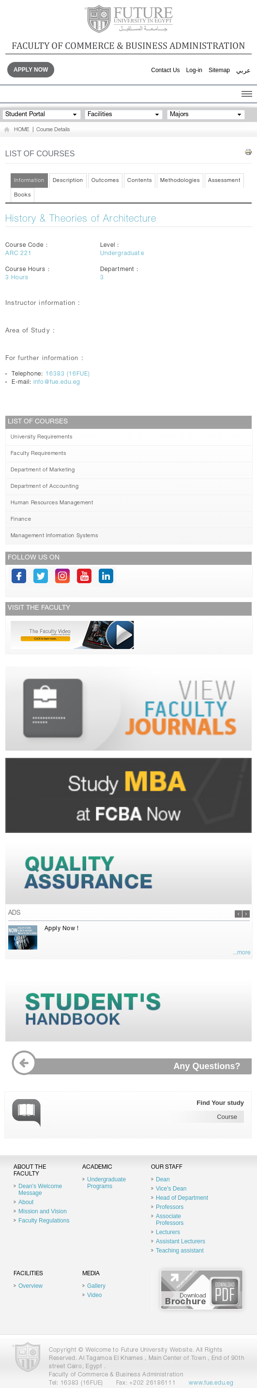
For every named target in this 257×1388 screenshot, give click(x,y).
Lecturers (168, 1232)
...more (241, 953)
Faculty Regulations (43, 1220)
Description (68, 180)
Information (29, 180)
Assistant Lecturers (180, 1241)
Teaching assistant (180, 1250)
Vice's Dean (171, 1188)
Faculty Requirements (38, 453)
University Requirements (42, 437)
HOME (22, 130)
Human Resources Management (52, 503)
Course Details (53, 130)
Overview (30, 1285)
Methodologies (180, 180)
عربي (243, 70)
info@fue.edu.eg (56, 382)
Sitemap (219, 70)
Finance (21, 519)
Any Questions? (130, 1066)
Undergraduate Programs (106, 1183)
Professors (169, 1207)
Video (94, 1295)
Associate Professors (169, 1219)
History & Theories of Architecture (81, 220)
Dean (163, 1179)
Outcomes (105, 180)
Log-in (194, 70)
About (25, 1202)
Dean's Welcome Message (40, 1189)
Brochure (202, 1290)
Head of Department (182, 1197)
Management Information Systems (54, 536)
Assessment (224, 180)
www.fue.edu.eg (211, 1383)
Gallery (96, 1285)
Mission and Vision (42, 1211)
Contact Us (165, 70)
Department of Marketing (43, 470)
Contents (139, 180)
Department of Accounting (45, 486)
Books (22, 195)
